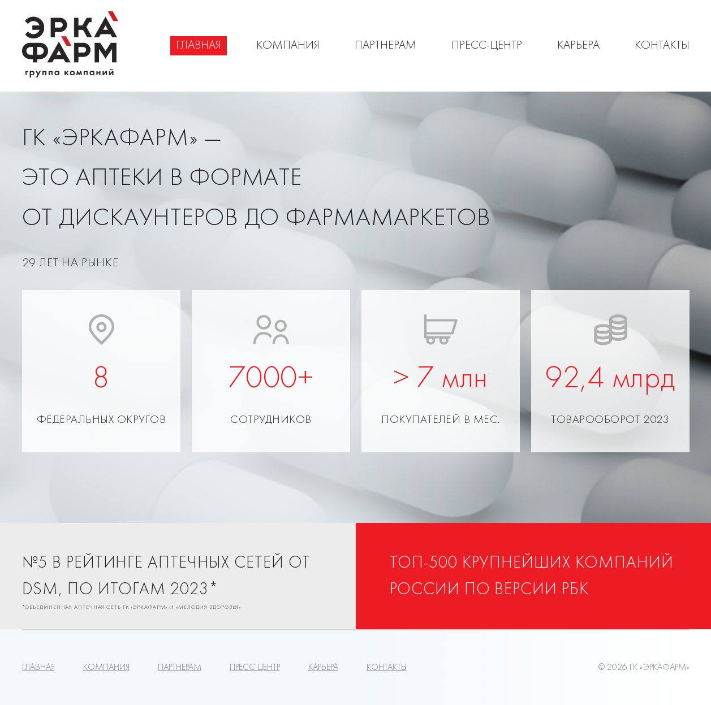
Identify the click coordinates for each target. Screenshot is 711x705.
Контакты (662, 45)
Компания (288, 45)
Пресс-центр (486, 45)
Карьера (578, 45)
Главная (198, 45)
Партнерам (385, 45)
